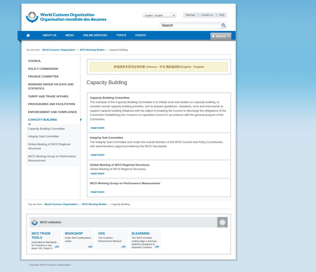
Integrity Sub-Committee (43, 136)
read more (97, 127)
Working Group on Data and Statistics (51, 86)
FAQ (221, 15)
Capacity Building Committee (46, 128)
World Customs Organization (59, 49)
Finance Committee (43, 76)
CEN (101, 233)
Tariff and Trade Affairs (48, 96)
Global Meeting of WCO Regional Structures (49, 146)
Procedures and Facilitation (51, 104)
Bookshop (74, 233)
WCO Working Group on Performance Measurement (52, 158)
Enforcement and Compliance (52, 112)
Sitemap (190, 15)
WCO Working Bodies (92, 49)
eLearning (141, 233)
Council (34, 61)
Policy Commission (43, 68)
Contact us (207, 15)
